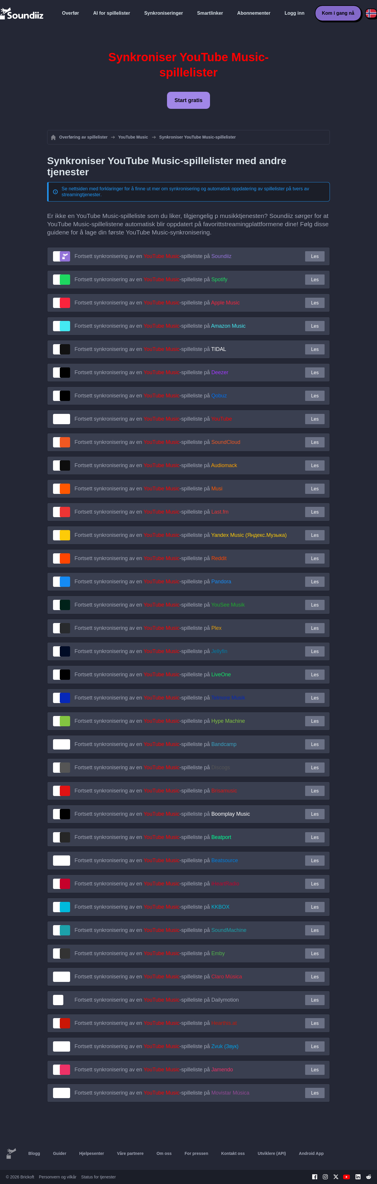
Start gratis (188, 100)
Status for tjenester (98, 1177)
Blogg (34, 1153)
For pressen (196, 1153)
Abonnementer (253, 13)
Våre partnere (130, 1153)
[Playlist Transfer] (22, 13)
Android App (311, 1153)
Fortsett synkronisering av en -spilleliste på (153, 256)
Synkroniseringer (163, 13)
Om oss (163, 1153)
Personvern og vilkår (58, 1177)
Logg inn (295, 13)
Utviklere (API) (272, 1153)
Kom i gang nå (338, 13)
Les (315, 256)
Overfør (70, 13)
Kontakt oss (233, 1153)
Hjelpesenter (91, 1153)
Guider (59, 1153)
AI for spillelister (111, 13)
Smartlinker (210, 13)
